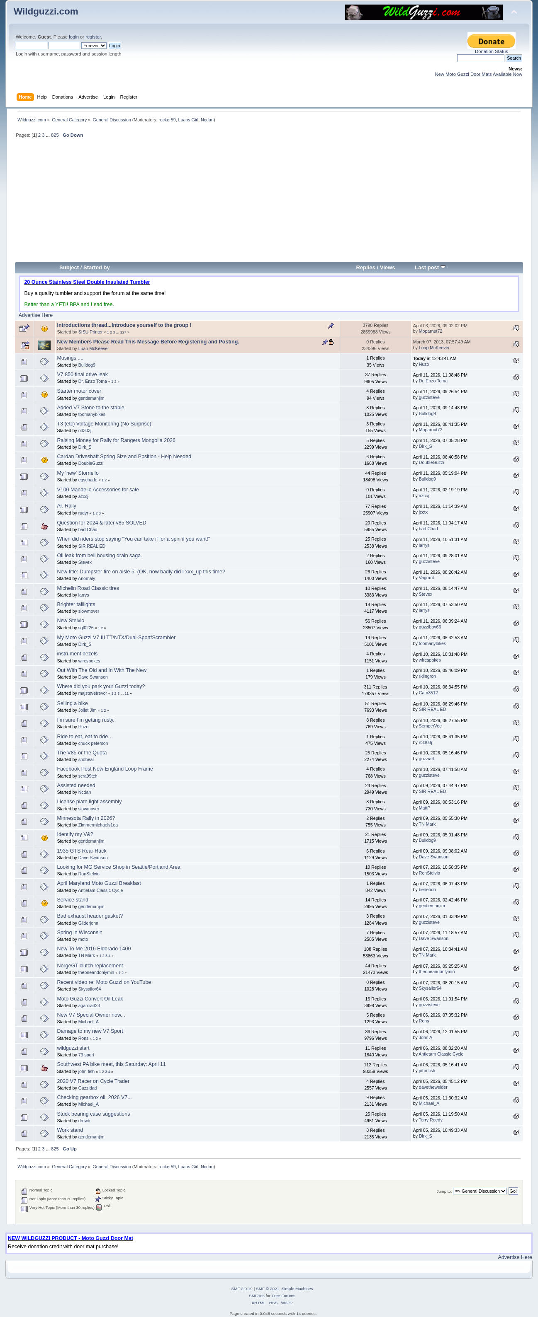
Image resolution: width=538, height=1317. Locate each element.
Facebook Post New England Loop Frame (105, 769)
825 (55, 135)
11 (126, 693)
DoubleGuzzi (91, 463)
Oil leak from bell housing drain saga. (99, 555)
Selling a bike (72, 703)
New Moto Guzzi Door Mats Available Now (478, 74)
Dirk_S (85, 447)
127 (123, 332)
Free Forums (283, 1295)
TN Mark (427, 824)
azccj (83, 496)
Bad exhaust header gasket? (90, 916)
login (74, 36)
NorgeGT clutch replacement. (90, 966)
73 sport (86, 1054)
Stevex (85, 562)
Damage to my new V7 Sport (90, 1031)
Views (387, 267)
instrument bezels (77, 654)
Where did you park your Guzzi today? (101, 686)
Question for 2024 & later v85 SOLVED (101, 523)
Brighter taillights (76, 604)
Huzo (424, 364)
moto (83, 939)
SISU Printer (90, 331)
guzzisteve (429, 397)
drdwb (84, 1120)
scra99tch (87, 775)
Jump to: (444, 1191)
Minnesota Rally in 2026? (86, 818)
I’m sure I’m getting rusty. (85, 720)
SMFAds (257, 1295)
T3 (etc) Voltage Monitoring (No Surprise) (104, 424)
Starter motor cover (79, 391)
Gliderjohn (88, 923)
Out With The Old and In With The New (101, 670)
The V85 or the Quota (82, 753)
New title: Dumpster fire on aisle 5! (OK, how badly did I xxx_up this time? (141, 572)
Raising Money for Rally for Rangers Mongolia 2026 (116, 440)
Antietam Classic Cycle (100, 890)
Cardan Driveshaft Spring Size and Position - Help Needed (124, 456)
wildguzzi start (73, 1048)
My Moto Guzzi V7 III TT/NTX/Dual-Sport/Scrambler (116, 637)
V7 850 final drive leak (82, 374)
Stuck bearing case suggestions (93, 1114)
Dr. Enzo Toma (92, 381)
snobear (86, 759)
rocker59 (166, 119)
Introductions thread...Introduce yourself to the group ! (124, 325)
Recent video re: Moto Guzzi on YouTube (104, 982)
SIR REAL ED (92, 546)
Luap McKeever (93, 348)
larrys (424, 545)
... (48, 135)
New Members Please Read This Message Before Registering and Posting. (148, 342)
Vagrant (426, 577)
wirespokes (89, 660)
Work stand (70, 1130)
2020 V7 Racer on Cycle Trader (93, 1081)
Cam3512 (428, 692)
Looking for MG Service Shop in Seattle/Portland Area (118, 867)
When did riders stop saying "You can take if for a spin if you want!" (133, 539)
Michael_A (88, 1021)
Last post (430, 267)
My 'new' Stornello (77, 473)
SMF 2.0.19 (242, 1288)
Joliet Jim (87, 710)
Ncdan (207, 119)
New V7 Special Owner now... (91, 1015)
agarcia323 (89, 1005)
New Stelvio (70, 620)
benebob (427, 889)
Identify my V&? (75, 834)
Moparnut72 (431, 331)
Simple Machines (297, 1288)
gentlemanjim (91, 398)
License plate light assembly (89, 802)
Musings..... (70, 358)
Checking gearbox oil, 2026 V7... (94, 1097)
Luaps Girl (188, 119)
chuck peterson (93, 743)
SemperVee (430, 725)
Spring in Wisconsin (79, 932)
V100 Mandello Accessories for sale (98, 490)
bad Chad (87, 529)
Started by (96, 267)
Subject (69, 267)
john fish (86, 1071)
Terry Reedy (431, 1119)
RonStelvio (89, 873)
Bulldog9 (86, 364)
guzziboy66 (430, 626)
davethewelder (433, 1087)
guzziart (426, 758)
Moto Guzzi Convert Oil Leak (90, 999)
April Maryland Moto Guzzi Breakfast (99, 883)
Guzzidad (87, 1087)
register (93, 36)
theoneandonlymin (96, 972)
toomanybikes (91, 414)
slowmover (89, 611)
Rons (424, 1020)
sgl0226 (86, 627)
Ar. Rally (66, 506)
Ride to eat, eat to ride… (85, 736)
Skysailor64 (89, 988)
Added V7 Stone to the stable (90, 408)
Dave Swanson (93, 676)
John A (425, 1037)
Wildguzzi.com (46, 11)
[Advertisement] (269, 203)
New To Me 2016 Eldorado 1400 (94, 949)
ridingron (427, 676)
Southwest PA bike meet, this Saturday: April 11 (111, 1064)
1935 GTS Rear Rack (81, 851)
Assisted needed (76, 785)
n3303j (85, 430)
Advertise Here (36, 315)
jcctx (423, 512)
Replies (365, 267)
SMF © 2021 (267, 1288)
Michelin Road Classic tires (88, 588)
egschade (87, 479)
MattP (425, 807)
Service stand (72, 900)
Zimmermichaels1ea (98, 824)
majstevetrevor (92, 693)
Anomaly (86, 578)
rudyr (83, 512)
